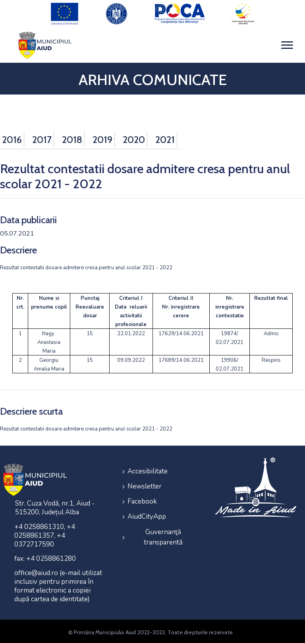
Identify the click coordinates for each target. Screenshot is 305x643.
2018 (72, 137)
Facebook (142, 497)
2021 (165, 137)
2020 (134, 137)
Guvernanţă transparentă (163, 531)
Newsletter (144, 483)
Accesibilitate (147, 468)
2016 (12, 137)
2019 (102, 137)
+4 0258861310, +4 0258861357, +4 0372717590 (44, 533)
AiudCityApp (146, 511)
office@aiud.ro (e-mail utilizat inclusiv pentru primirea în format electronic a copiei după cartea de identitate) (58, 584)
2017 (42, 137)
